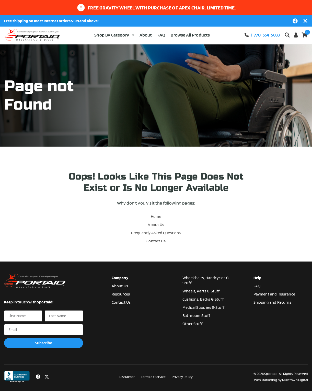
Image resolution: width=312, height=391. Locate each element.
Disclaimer (127, 377)
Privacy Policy (182, 377)
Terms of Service (153, 377)
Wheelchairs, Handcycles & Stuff (205, 280)
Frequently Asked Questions (156, 232)
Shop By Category (114, 35)
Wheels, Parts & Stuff (201, 291)
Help (257, 277)
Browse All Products (190, 35)
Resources (121, 294)
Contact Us (156, 241)
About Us (156, 224)
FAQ (161, 35)
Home (156, 216)
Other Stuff (192, 323)
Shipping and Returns (272, 302)
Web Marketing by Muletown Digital (281, 380)
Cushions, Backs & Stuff (203, 299)
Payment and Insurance (274, 294)
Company (120, 277)
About (146, 35)
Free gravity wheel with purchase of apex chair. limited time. (162, 8)
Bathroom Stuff (196, 315)
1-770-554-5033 (262, 35)
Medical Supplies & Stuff (203, 307)
